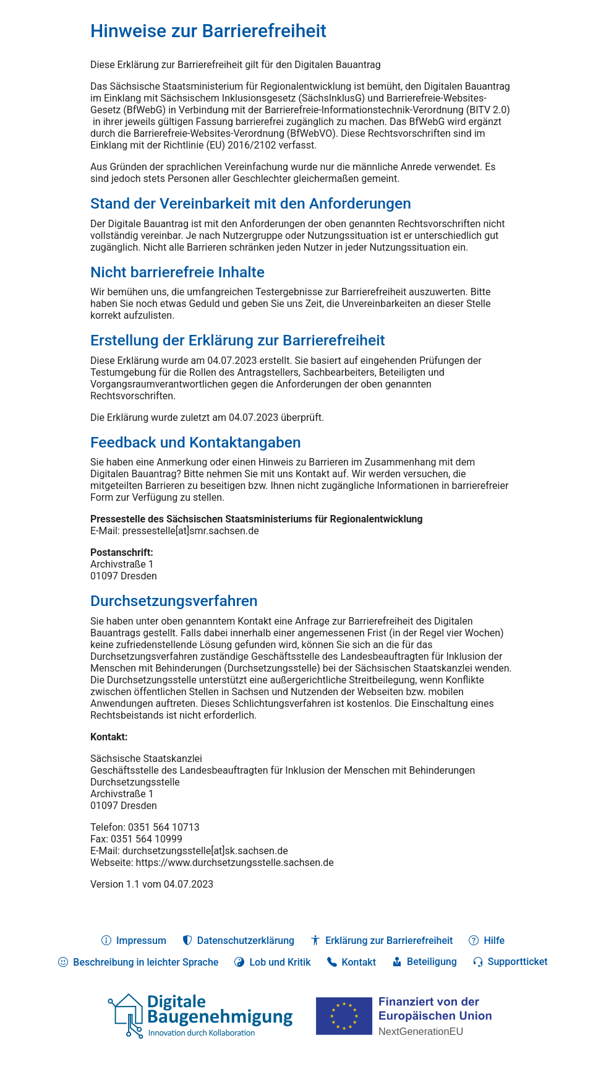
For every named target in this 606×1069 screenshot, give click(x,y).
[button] (272, 962)
